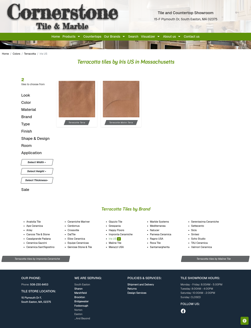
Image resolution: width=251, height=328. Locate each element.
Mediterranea (160, 226)
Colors (16, 53)
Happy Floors (119, 230)
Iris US (115, 238)
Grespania (117, 226)
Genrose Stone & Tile (82, 247)
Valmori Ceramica (203, 247)
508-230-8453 (39, 284)
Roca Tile (157, 243)
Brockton (79, 297)
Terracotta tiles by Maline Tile (213, 259)
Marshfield (80, 293)
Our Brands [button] (112, 37)
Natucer (157, 230)
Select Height (36, 171)
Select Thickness (36, 180)
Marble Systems (161, 221)
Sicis (196, 230)
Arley (31, 230)
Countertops (92, 37)
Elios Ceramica (78, 238)
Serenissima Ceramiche (207, 221)
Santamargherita (162, 247)
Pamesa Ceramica (163, 234)
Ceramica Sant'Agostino (42, 247)
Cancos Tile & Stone (40, 234)
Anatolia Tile (35, 221)
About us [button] (169, 37)
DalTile (74, 234)
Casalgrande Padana (40, 238)
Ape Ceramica (37, 226)
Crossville (76, 230)
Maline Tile (118, 243)
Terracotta (30, 53)
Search (133, 37)
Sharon (78, 288)
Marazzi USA (118, 247)
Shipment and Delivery (140, 284)
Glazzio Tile (118, 221)
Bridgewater (81, 301)
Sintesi (197, 234)
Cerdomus (76, 226)
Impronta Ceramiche (123, 234)
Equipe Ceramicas (81, 243)
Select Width (36, 162)
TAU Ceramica (201, 243)
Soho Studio (201, 238)
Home (55, 37)
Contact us (192, 37)
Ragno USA (159, 238)
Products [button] (68, 37)
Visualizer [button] (148, 37)
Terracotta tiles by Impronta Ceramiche (37, 259)
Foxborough (81, 305)
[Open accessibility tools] (245, 321)
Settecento (199, 226)
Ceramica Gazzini (38, 243)
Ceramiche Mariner (81, 221)
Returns (132, 288)
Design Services (136, 293)
